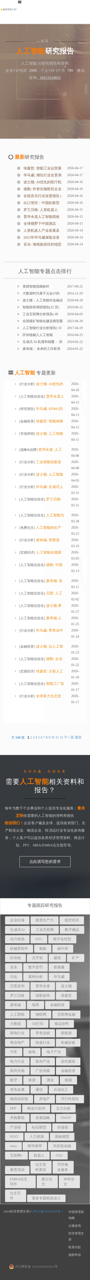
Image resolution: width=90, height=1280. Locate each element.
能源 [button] (68, 1080)
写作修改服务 (62, 1167)
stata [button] (13, 1146)
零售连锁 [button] (43, 1033)
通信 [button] (39, 1089)
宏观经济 (27, 552)
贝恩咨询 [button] (17, 986)
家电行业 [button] (17, 1033)
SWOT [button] (66, 1118)
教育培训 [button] (17, 1170)
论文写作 (15, 1195)
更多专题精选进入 (46, 1198)
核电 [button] (32, 1052)
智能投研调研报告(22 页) (40, 307)
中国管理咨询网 (76, 1215)
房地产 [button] (44, 1099)
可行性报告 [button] (70, 1099)
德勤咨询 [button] (43, 995)
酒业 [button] (50, 1080)
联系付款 (74, 1247)
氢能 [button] (42, 948)
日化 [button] (13, 977)
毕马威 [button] (59, 977)
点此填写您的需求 (45, 862)
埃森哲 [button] (66, 995)
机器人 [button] (39, 1155)
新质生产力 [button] (45, 920)
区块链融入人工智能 (37, 335)
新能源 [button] (66, 1033)
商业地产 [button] (17, 1042)
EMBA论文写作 (18, 1181)
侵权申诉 (74, 1255)
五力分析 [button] (63, 1108)
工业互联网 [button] (45, 930)
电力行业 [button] (17, 1061)
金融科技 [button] (57, 1005)
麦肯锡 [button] (15, 1005)
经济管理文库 (76, 1236)
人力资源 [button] (37, 1136)
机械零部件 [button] (19, 948)
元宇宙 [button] (37, 958)
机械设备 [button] (68, 1042)
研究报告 (27, 409)
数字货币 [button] (35, 967)
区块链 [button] (15, 958)
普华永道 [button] (43, 986)
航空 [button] (13, 1080)
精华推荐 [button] (35, 1146)
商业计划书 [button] (36, 1108)
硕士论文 (47, 1181)
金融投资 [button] (68, 1071)
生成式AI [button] (17, 930)
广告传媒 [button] (43, 1071)
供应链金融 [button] (62, 1146)
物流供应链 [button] (19, 1099)
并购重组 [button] (17, 1118)
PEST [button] (14, 1136)
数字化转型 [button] (62, 939)
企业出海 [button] (17, 920)
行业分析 (27, 384)
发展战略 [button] (43, 1118)
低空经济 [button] (72, 920)
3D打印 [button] (37, 1024)
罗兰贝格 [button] (17, 995)
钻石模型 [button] (39, 1127)
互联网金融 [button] (66, 1014)
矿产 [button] (75, 958)
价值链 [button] (62, 1127)
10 (52, 737)
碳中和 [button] (62, 948)
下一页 (69, 737)
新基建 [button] (59, 967)
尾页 (78, 737)
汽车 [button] (13, 1052)
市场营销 (27, 433)
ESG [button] (39, 939)
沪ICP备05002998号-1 (48, 1211)
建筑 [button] (57, 958)
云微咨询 (74, 1226)
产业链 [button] (15, 1127)
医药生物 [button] (17, 1071)
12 (61, 737)
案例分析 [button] (35, 977)
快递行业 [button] (43, 1042)
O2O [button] (59, 1155)
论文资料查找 (40, 1167)
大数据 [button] (15, 1024)
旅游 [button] (32, 1080)
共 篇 (18, 737)
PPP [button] (13, 1108)
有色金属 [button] (17, 1089)
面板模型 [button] (62, 1136)
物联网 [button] (41, 1014)
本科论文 (69, 1181)
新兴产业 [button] (43, 1061)
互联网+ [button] (16, 1155)
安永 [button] (13, 967)
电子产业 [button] (54, 1052)
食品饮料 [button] (61, 1024)
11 (57, 737)
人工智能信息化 (32, 396)
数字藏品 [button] (72, 930)
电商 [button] (35, 1005)
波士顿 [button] (66, 986)
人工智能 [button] (17, 1014)
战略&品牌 (28, 449)
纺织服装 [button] (68, 1061)
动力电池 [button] (17, 939)
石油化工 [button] (61, 1089)
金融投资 (27, 421)
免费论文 (27, 528)
